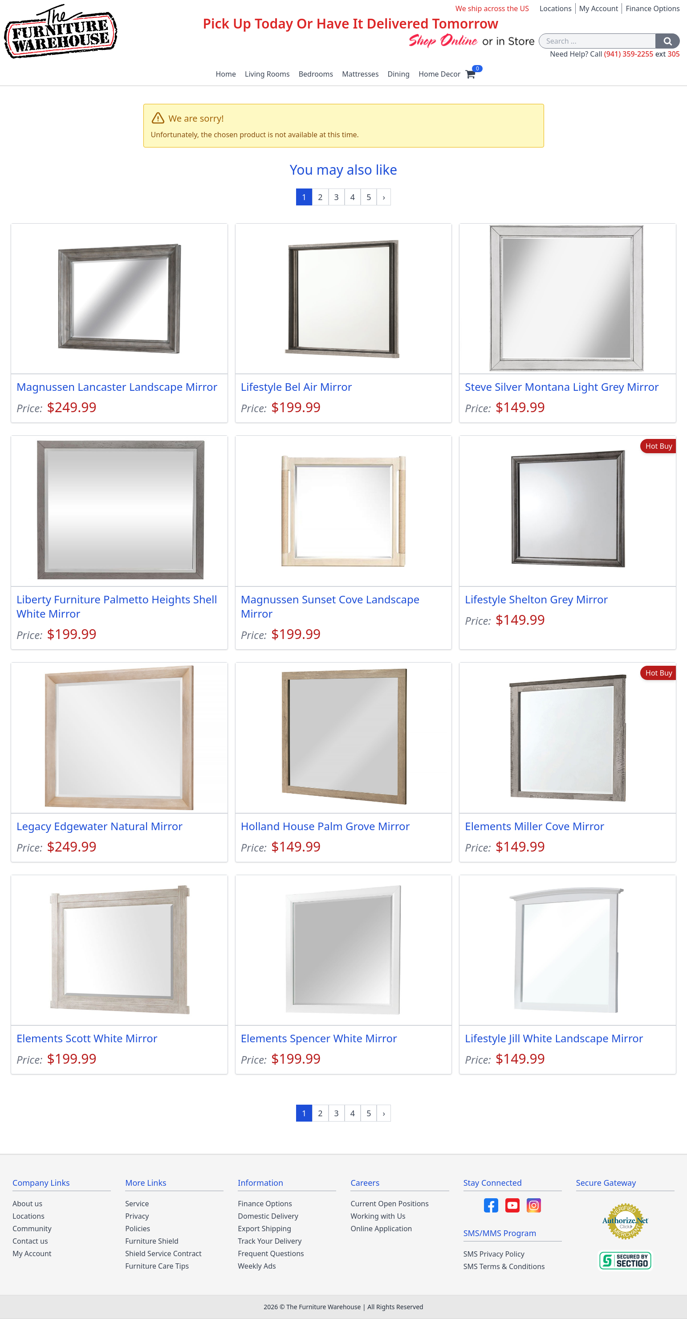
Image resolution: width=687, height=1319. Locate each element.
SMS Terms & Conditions (504, 1266)
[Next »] (384, 196)
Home (226, 74)
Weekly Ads (257, 1266)
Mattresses (360, 74)
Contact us (30, 1241)
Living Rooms (267, 74)
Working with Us (377, 1216)
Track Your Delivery (269, 1241)
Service (137, 1203)
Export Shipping (264, 1228)
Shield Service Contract (163, 1253)
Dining (399, 74)
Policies (137, 1228)
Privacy (137, 1216)
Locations (556, 8)
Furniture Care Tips (157, 1266)
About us (27, 1203)
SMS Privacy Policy (493, 1254)
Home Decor (439, 74)
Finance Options (653, 8)
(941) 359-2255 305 (642, 54)
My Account (598, 8)
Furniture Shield (152, 1241)
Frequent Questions (271, 1253)
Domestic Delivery (268, 1216)
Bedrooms (316, 74)
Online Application (381, 1228)
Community (32, 1228)
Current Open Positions (389, 1203)
